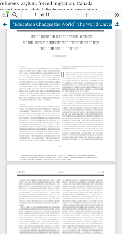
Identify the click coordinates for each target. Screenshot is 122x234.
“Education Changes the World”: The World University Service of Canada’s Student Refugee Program (67, 24)
